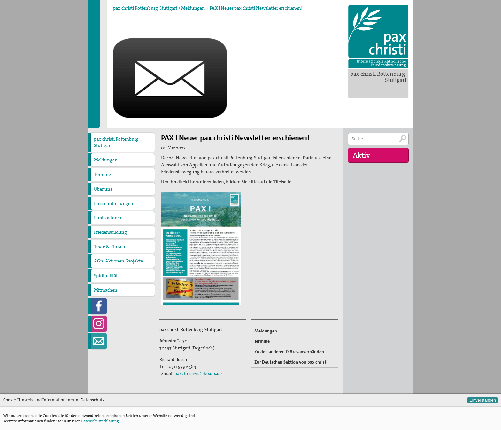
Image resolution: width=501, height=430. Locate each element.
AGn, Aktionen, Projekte (118, 261)
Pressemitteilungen (113, 203)
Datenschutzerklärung (100, 421)
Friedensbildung (110, 232)
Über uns (103, 189)
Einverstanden (482, 400)
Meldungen (193, 8)
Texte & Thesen (109, 246)
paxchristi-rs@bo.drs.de (198, 373)
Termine (102, 174)
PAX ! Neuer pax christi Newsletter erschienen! (256, 8)
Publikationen (108, 218)
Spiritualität (106, 275)
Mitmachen (105, 290)
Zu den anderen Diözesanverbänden (289, 352)
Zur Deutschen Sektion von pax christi (291, 362)
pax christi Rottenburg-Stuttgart (378, 76)
